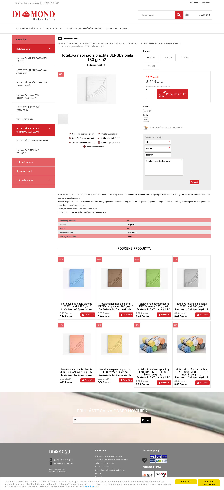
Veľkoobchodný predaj (28, 29)
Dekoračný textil (24, 171)
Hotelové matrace (24, 162)
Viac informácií (91, 486)
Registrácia (205, 3)
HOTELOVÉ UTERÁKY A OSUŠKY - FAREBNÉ (31, 72)
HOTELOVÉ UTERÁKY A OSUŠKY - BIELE (31, 60)
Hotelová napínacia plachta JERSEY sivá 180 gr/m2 (191, 305)
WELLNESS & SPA (24, 119)
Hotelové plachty (133, 43)
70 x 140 (168, 58)
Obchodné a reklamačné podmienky (84, 29)
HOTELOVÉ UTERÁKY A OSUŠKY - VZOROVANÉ (31, 84)
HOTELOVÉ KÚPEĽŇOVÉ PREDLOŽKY (28, 109)
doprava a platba (53, 29)
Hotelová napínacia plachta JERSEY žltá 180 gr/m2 (115, 373)
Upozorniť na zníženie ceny (83, 134)
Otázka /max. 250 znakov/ (164, 167)
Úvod (60, 43)
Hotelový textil (23, 49)
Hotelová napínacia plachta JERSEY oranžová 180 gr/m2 (76, 373)
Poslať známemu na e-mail (83, 138)
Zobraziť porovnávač (95, 147)
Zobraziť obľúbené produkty (83, 142)
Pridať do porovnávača (110, 142)
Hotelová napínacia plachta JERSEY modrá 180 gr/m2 (76, 305)
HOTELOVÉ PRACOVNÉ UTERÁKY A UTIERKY (27, 96)
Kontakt (124, 29)
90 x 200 (185, 58)
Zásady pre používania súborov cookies (111, 462)
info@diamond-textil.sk (63, 466)
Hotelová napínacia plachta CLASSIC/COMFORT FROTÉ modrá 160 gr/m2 (191, 374)
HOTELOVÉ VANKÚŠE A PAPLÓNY (27, 151)
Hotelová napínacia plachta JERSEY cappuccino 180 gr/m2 (115, 305)
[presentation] (166, 188)
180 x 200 (151, 66)
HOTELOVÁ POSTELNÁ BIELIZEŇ (32, 140)
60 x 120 (151, 58)
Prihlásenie (194, 3)
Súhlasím (186, 481)
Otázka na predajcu (109, 134)
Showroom (111, 29)
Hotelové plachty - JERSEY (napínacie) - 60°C (161, 43)
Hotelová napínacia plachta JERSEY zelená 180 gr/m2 (153, 305)
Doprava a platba (102, 469)
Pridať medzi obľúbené (110, 138)
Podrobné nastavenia (209, 482)
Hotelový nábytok (24, 180)
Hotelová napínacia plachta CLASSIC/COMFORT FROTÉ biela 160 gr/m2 (153, 374)
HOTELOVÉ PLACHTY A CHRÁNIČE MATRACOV (27, 130)
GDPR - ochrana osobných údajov (109, 459)
